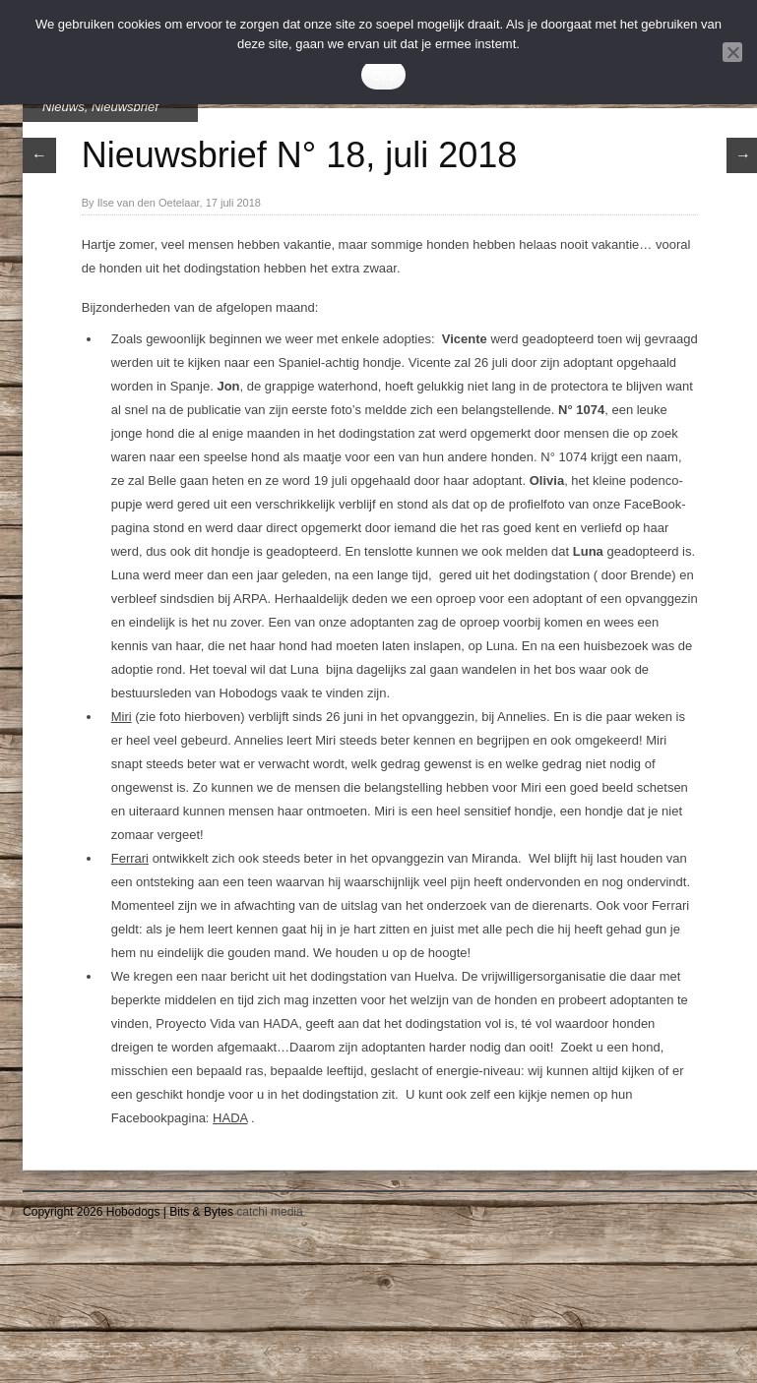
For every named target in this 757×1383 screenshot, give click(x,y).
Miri (121, 716)
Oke (383, 75)
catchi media (269, 1212)
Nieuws (63, 106)
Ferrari (130, 858)
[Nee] (732, 52)
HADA (230, 1118)
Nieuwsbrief (125, 106)
